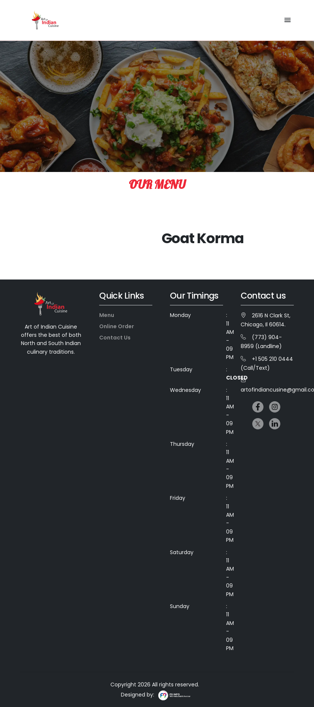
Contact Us (115, 337)
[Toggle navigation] (286, 20)
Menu (106, 315)
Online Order (116, 326)
